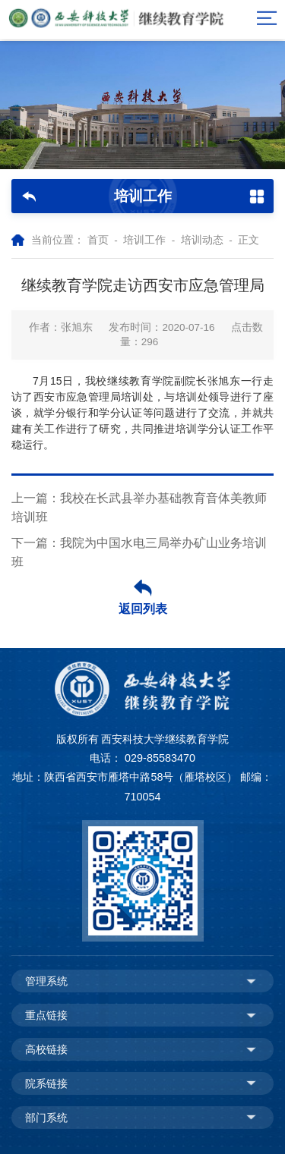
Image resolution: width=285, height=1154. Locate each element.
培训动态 (202, 240)
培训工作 (144, 240)
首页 (98, 240)
